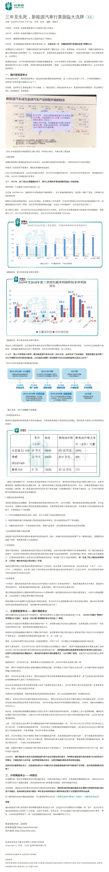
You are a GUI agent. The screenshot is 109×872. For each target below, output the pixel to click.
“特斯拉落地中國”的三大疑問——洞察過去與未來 (77, 797)
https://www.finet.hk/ (27, 827)
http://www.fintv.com (25, 831)
